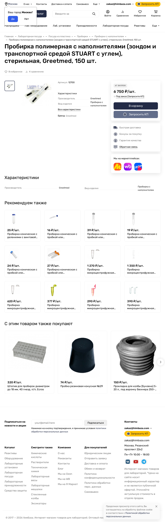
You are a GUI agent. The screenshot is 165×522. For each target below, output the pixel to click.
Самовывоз (82, 4)
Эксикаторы (38, 503)
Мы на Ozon (65, 473)
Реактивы (139, 25)
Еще (95, 4)
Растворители (40, 462)
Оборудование (14, 458)
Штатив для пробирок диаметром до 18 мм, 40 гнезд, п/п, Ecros (28, 388)
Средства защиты (16, 490)
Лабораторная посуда (115, 25)
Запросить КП (148, 4)
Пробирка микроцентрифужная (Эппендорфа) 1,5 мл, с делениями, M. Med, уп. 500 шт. (141, 307)
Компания (64, 447)
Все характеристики (69, 109)
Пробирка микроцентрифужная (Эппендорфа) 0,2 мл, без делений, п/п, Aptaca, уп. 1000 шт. (100, 271)
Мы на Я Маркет (68, 484)
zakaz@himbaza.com (118, 4)
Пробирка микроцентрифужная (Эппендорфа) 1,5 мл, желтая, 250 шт (60, 307)
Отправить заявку (95, 458)
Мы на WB (64, 478)
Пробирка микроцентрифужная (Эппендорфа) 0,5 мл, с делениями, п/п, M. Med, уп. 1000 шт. (22, 307)
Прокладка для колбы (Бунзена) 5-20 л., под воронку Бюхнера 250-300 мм (135, 388)
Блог (60, 468)
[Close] (156, 506)
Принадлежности (86, 25)
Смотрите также (42, 447)
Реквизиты (64, 458)
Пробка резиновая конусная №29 (81, 386)
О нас (26, 4)
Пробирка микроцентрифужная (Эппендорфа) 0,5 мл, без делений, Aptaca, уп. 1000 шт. (142, 271)
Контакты (41, 4)
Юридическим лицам (97, 453)
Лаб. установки (62, 25)
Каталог (10, 447)
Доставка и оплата (61, 4)
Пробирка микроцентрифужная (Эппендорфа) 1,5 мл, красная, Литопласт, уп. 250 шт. (102, 307)
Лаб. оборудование (36, 25)
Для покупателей (95, 447)
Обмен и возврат (94, 468)
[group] (37, 105)
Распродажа (12, 25)
